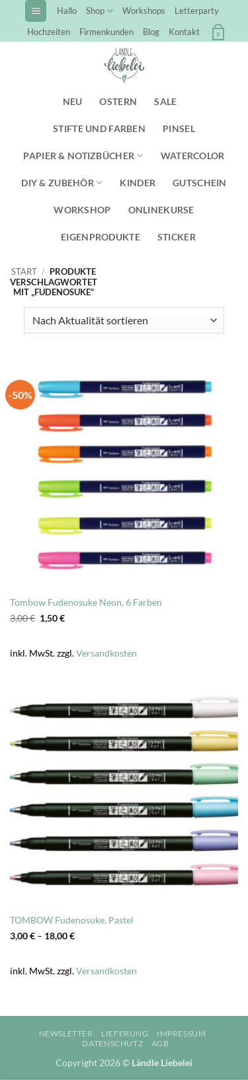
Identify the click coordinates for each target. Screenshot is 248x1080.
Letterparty (197, 10)
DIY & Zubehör (62, 182)
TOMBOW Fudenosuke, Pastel (72, 920)
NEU (73, 101)
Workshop (82, 209)
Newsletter (66, 1033)
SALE (165, 101)
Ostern (118, 101)
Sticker (176, 236)
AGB (160, 1043)
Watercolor (193, 155)
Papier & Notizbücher (83, 155)
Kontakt (184, 31)
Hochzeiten (48, 31)
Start (24, 271)
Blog (151, 31)
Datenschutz (112, 1043)
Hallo (67, 10)
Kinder (137, 182)
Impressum (181, 1033)
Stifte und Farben (99, 128)
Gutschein (200, 182)
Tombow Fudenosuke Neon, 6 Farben (86, 602)
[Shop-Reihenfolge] (124, 320)
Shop (99, 11)
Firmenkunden (106, 31)
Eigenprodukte (100, 236)
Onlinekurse (161, 209)
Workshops (143, 10)
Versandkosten (106, 653)
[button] (35, 11)
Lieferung (125, 1033)
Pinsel (179, 128)
